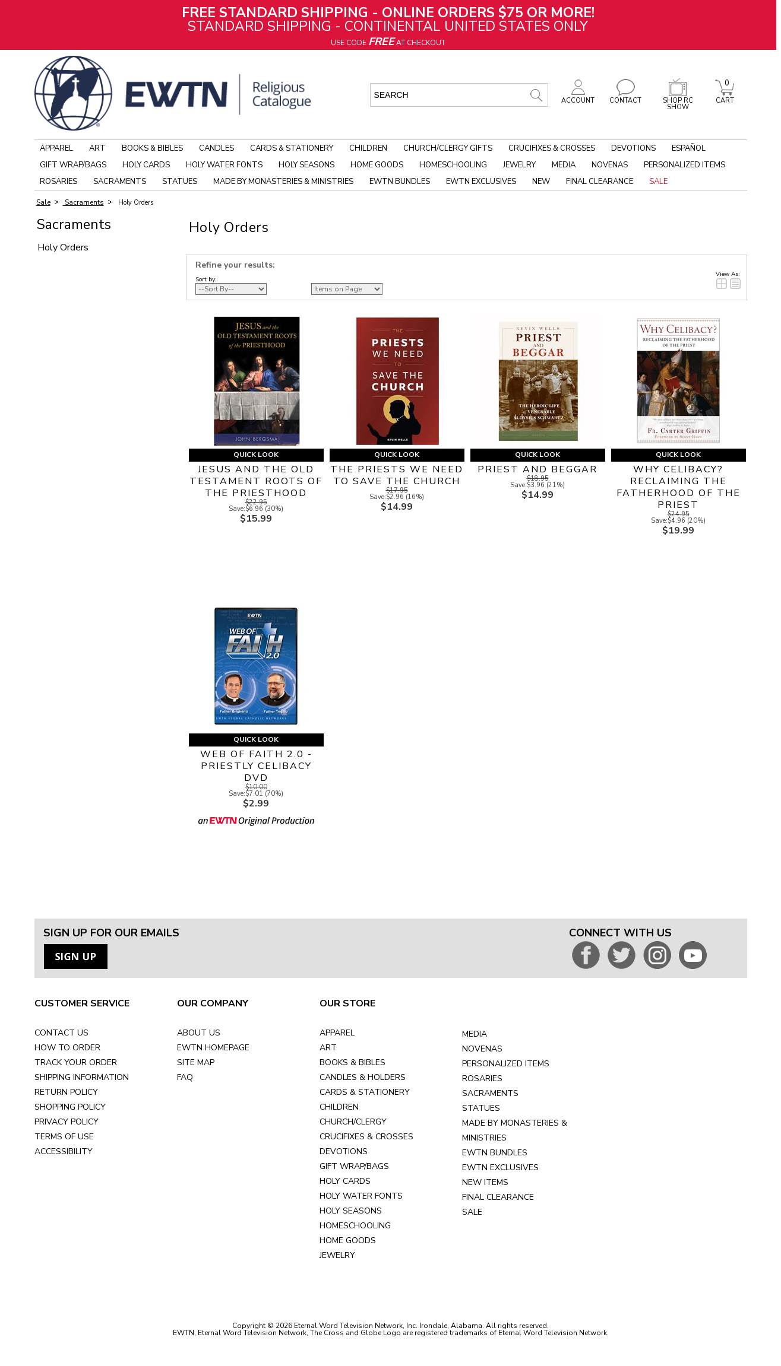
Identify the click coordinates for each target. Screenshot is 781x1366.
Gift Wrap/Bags (73, 165)
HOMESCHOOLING (355, 1225)
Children (368, 148)
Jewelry (519, 165)
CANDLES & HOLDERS (363, 1077)
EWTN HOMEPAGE (213, 1047)
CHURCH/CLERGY (353, 1121)
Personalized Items (684, 165)
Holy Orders (134, 202)
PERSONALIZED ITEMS (505, 1063)
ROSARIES (482, 1078)
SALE (472, 1212)
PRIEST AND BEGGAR (537, 469)
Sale (658, 181)
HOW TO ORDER (67, 1047)
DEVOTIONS (344, 1151)
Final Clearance (599, 181)
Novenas (610, 165)
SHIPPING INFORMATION (81, 1077)
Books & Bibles (152, 148)
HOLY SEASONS (351, 1210)
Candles (216, 148)
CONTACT (625, 97)
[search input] (459, 95)
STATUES (481, 1108)
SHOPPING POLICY (70, 1107)
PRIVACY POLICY (66, 1121)
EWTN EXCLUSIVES (500, 1167)
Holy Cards (146, 165)
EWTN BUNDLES (494, 1152)
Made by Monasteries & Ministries (283, 181)
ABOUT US (198, 1032)
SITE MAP (195, 1062)
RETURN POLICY (66, 1092)
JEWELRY (337, 1255)
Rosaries (58, 181)
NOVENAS (482, 1048)
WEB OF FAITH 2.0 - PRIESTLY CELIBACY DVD (256, 766)
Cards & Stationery (291, 148)
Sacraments (119, 181)
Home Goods (376, 165)
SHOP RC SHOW (677, 101)
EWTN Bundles (399, 181)
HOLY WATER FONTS (361, 1196)
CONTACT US (61, 1032)
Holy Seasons (306, 165)
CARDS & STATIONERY (365, 1092)
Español (689, 148)
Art (97, 148)
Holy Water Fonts (224, 165)
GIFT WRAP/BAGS (354, 1166)
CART (724, 97)
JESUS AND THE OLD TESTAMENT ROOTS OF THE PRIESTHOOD (255, 481)
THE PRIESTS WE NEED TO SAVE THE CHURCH (396, 475)
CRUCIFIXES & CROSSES (366, 1136)
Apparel (56, 148)
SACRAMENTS (490, 1093)
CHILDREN (339, 1107)
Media (564, 165)
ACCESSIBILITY (63, 1151)
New (541, 181)
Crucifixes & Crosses (551, 148)
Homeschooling (453, 165)
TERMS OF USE (64, 1136)
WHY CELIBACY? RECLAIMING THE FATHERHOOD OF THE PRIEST (678, 487)
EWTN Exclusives (481, 181)
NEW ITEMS (485, 1182)
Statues (179, 181)
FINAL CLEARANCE (498, 1197)
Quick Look (256, 454)
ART (328, 1047)
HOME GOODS (348, 1240)
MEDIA (474, 1034)
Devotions (633, 148)
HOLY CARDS (345, 1181)
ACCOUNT (577, 97)
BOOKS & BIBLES (352, 1062)
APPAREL (337, 1032)
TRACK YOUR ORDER (75, 1062)
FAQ (185, 1077)
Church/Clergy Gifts (447, 148)
